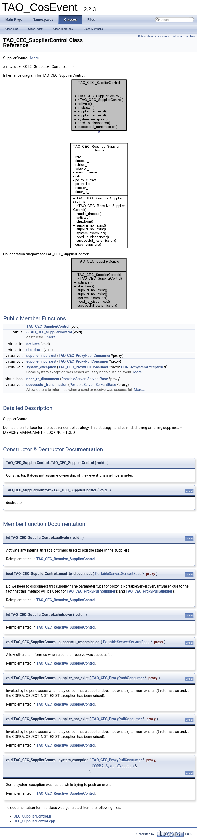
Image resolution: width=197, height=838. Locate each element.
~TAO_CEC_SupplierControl (49, 332)
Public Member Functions (154, 36)
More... (35, 58)
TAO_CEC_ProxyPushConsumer (84, 355)
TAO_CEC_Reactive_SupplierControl (65, 559)
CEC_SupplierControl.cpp (34, 821)
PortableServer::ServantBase (84, 379)
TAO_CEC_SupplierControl (48, 326)
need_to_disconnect (42, 379)
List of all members (184, 36)
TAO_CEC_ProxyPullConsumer (83, 361)
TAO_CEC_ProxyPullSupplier (149, 591)
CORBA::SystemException (142, 367)
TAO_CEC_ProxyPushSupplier (91, 591)
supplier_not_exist (41, 355)
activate (33, 344)
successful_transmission (46, 385)
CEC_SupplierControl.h (32, 816)
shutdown (34, 350)
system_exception (41, 367)
